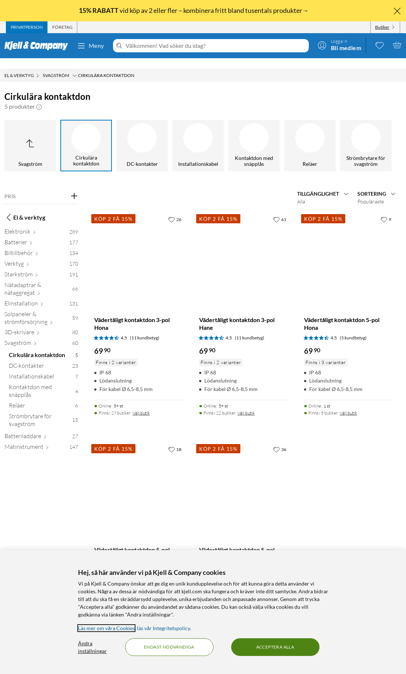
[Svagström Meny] (74, 65)
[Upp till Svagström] (30, 135)
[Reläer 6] (43, 396)
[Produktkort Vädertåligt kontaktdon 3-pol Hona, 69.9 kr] (139, 247)
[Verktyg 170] (41, 254)
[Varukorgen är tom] (397, 45)
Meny (90, 45)
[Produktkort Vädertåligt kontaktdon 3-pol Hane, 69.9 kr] (244, 247)
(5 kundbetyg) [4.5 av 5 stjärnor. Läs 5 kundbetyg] (353, 327)
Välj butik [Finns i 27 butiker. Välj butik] (141, 402)
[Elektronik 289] (41, 222)
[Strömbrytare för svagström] (365, 135)
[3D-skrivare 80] (41, 323)
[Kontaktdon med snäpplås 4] (43, 382)
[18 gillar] (174, 438)
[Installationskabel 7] (43, 367)
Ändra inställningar (92, 647)
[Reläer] (310, 135)
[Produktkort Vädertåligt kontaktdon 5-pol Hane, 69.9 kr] (244, 477)
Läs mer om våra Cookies (106, 628)
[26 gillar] (174, 209)
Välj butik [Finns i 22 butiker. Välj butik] (246, 402)
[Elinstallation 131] (41, 294)
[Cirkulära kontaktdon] (86, 135)
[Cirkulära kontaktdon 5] (43, 346)
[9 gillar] (386, 209)
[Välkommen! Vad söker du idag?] (216, 45)
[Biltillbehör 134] (41, 244)
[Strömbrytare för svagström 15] (43, 411)
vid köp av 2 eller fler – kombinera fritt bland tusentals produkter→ (194, 10)
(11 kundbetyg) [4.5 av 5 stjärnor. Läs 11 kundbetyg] (144, 327)
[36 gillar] (279, 438)
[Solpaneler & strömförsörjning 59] (41, 309)
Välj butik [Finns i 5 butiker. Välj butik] (348, 402)
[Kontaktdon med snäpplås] (254, 135)
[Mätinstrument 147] (41, 438)
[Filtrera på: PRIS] (41, 186)
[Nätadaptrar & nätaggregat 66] (41, 280)
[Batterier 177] (41, 233)
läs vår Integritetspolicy (163, 628)
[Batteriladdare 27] (41, 427)
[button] (39, 96)
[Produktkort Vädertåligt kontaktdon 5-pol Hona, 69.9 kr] (349, 247)
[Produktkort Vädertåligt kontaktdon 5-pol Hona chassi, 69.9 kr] (139, 477)
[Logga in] (339, 45)
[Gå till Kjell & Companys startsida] (38, 45)
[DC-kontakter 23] (43, 357)
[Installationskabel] (198, 135)
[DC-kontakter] (142, 135)
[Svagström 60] (41, 334)
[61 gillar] (279, 209)
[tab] (26, 27)
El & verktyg (24, 207)
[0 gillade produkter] (379, 45)
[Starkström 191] (41, 265)
